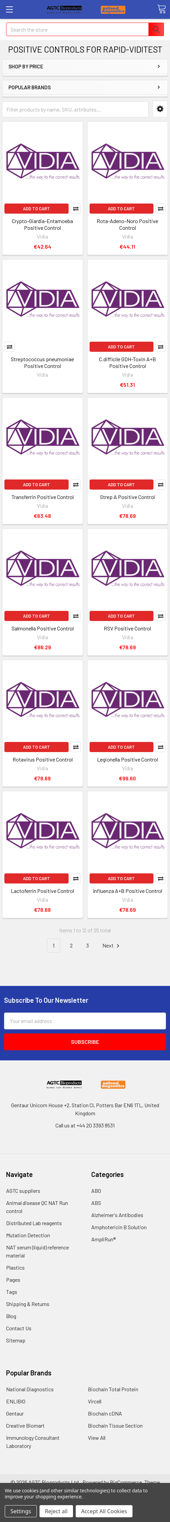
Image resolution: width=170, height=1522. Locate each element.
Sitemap (15, 1340)
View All (96, 1437)
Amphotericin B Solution (119, 1227)
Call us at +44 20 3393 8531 (85, 1125)
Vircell (94, 1401)
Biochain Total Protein (113, 1389)
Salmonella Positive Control (42, 628)
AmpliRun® (103, 1239)
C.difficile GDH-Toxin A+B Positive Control (127, 362)
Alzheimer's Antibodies (117, 1215)
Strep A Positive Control (127, 497)
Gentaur (15, 1413)
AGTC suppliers (23, 1190)
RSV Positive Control (127, 628)
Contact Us (18, 1328)
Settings (20, 1511)
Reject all (56, 1511)
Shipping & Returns (27, 1304)
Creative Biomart (25, 1425)
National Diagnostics (30, 1389)
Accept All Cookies (104, 1511)
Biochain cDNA (105, 1413)
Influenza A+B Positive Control (127, 891)
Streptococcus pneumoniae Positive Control (42, 362)
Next (111, 945)
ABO (96, 1190)
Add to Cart (36, 208)
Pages (13, 1279)
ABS (96, 1203)
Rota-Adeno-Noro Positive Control (127, 224)
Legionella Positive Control (127, 759)
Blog (11, 1316)
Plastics (15, 1267)
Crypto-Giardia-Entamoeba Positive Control (42, 224)
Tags (11, 1291)
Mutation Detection (28, 1235)
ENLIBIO (15, 1401)
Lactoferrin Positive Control (42, 891)
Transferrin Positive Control (42, 497)
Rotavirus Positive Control (43, 759)
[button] (160, 109)
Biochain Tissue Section (115, 1425)
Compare (76, 209)
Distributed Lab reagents (34, 1223)
